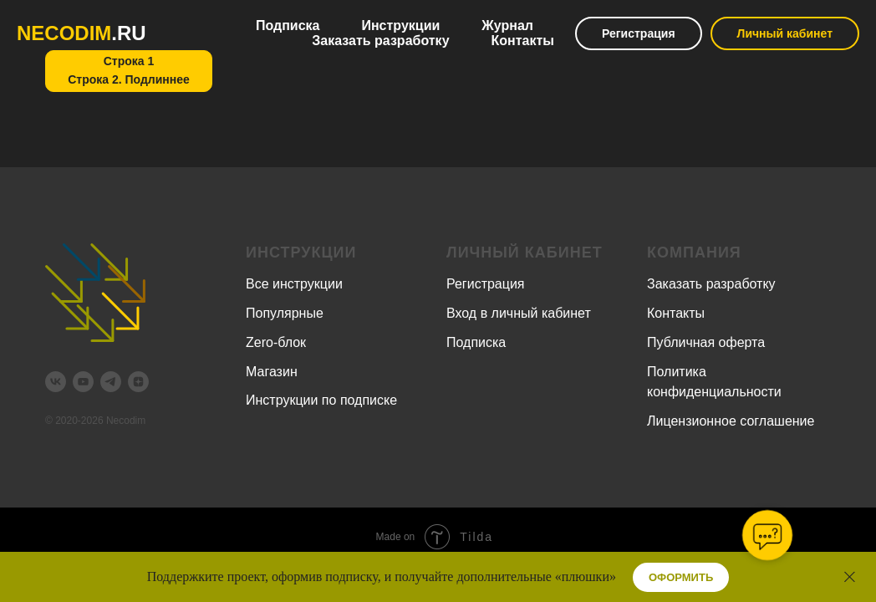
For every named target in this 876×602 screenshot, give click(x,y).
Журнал (507, 25)
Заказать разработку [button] (380, 40)
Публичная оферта (706, 342)
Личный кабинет (785, 33)
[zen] (138, 381)
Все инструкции (294, 284)
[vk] (55, 381)
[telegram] (110, 381)
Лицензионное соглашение (730, 421)
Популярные (284, 313)
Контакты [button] (522, 40)
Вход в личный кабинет (518, 313)
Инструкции (400, 25)
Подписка (288, 25)
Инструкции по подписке (321, 400)
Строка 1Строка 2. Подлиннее (129, 70)
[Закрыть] (849, 577)
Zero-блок (276, 342)
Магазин (272, 372)
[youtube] (83, 381)
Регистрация (638, 33)
